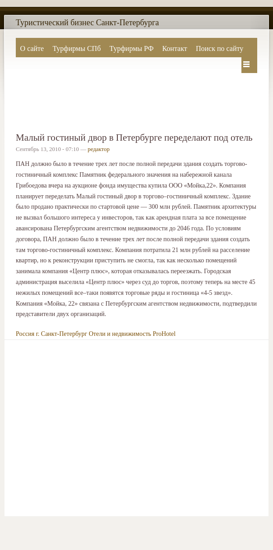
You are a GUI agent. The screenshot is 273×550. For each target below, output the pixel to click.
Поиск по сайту (219, 48)
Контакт (174, 48)
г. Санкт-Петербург (62, 333)
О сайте (32, 48)
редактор (99, 149)
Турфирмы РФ (131, 48)
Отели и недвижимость (120, 333)
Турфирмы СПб (76, 48)
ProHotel (164, 333)
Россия (25, 333)
